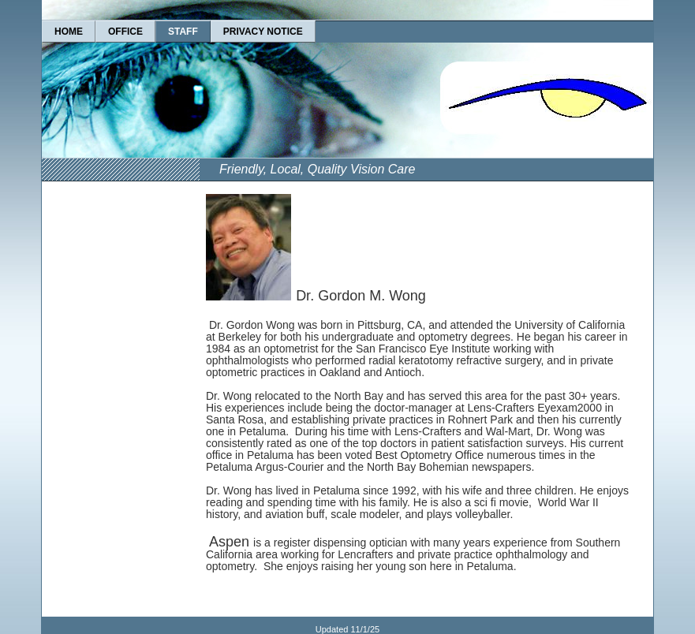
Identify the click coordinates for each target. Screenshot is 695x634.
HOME (68, 31)
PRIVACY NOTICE (263, 31)
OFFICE (125, 31)
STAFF (183, 31)
